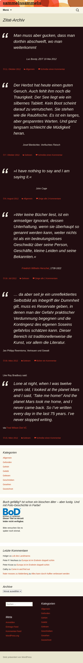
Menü (6, 10)
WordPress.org (12, 636)
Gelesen (28, 155)
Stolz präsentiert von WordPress (17, 657)
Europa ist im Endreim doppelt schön (38, 560)
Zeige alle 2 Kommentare (49, 198)
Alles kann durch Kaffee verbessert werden (50, 573)
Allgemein (30, 69)
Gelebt (6, 471)
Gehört (6, 467)
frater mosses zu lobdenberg (15, 573)
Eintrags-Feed (12, 627)
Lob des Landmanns (21, 556)
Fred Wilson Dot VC (16, 428)
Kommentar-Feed (13, 631)
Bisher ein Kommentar (47, 361)
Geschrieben (8, 480)
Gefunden (7, 462)
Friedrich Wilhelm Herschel (35, 268)
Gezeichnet (8, 489)
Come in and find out (20, 569)
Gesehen (7, 484)
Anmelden (10, 622)
